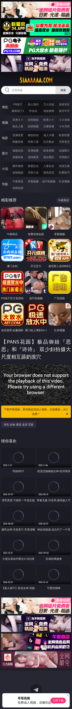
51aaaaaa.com (36, 80)
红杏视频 (64, 181)
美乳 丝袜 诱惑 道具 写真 (19, 424)
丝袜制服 (33, 126)
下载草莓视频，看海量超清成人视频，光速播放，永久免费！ (36, 411)
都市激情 (17, 166)
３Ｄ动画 (64, 120)
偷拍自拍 (33, 135)
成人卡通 (48, 135)
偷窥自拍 (17, 150)
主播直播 (48, 126)
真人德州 (33, 104)
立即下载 (58, 700)
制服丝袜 (17, 141)
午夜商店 (17, 181)
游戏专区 (64, 104)
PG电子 (17, 104)
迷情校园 (17, 172)
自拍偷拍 (33, 120)
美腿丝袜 (17, 157)
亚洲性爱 (17, 135)
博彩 (5, 107)
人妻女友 (48, 166)
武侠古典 (64, 166)
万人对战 (48, 104)
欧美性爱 (64, 135)
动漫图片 (64, 150)
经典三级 (33, 141)
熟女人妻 (17, 126)
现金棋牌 (48, 111)
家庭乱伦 (33, 166)
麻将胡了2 (18, 111)
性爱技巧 (64, 172)
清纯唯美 (33, 157)
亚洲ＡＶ (17, 120)
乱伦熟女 (48, 141)
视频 (5, 122)
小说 (5, 169)
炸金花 (33, 111)
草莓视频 (33, 181)
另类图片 (64, 157)
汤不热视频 (48, 181)
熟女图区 (48, 157)
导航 (5, 184)
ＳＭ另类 (64, 126)
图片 (5, 153)
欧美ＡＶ (48, 120)
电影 (5, 138)
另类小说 (33, 172)
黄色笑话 (48, 172)
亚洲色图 (33, 150)
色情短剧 (17, 188)
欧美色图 (48, 150)
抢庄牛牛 (64, 111)
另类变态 (64, 141)
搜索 (63, 90)
